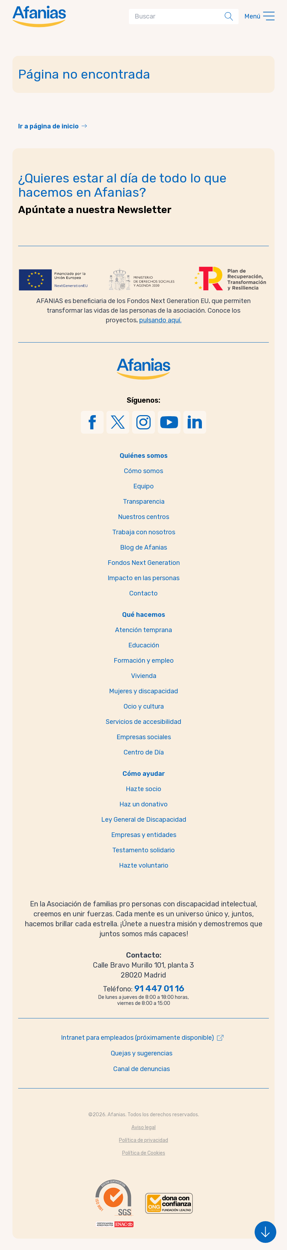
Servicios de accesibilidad (143, 722)
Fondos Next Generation (144, 563)
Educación (143, 645)
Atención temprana (143, 630)
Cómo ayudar (143, 774)
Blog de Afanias (143, 547)
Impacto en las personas (143, 578)
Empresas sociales (143, 737)
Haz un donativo (143, 804)
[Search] (178, 16)
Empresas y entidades (143, 835)
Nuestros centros (143, 517)
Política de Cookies (143, 1153)
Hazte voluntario (143, 865)
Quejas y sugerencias (141, 1053)
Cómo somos (143, 471)
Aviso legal (143, 1127)
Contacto (143, 593)
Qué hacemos (143, 615)
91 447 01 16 (159, 989)
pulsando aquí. (160, 320)
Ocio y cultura (144, 706)
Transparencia (144, 501)
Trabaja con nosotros (143, 532)
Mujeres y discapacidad (143, 691)
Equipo (143, 486)
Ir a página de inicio (48, 126)
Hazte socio (143, 789)
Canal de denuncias (141, 1069)
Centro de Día (144, 752)
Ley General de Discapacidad (143, 819)
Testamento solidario (143, 850)
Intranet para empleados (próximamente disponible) (137, 1038)
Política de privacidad (143, 1140)
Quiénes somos (144, 456)
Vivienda (143, 676)
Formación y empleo (144, 660)
